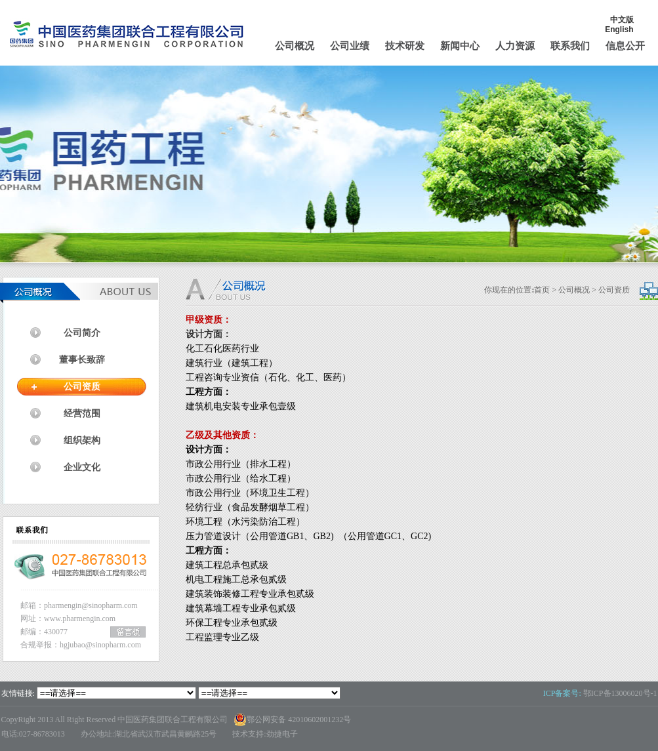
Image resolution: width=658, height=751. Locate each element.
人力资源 (515, 46)
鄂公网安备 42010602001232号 (292, 719)
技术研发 (404, 46)
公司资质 (82, 387)
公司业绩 (349, 46)
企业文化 (82, 467)
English (619, 29)
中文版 (622, 19)
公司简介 (82, 333)
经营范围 (82, 413)
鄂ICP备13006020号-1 (620, 693)
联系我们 (570, 46)
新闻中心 (460, 46)
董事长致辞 (82, 360)
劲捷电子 (282, 734)
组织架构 (82, 440)
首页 (542, 289)
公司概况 (294, 46)
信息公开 (625, 46)
